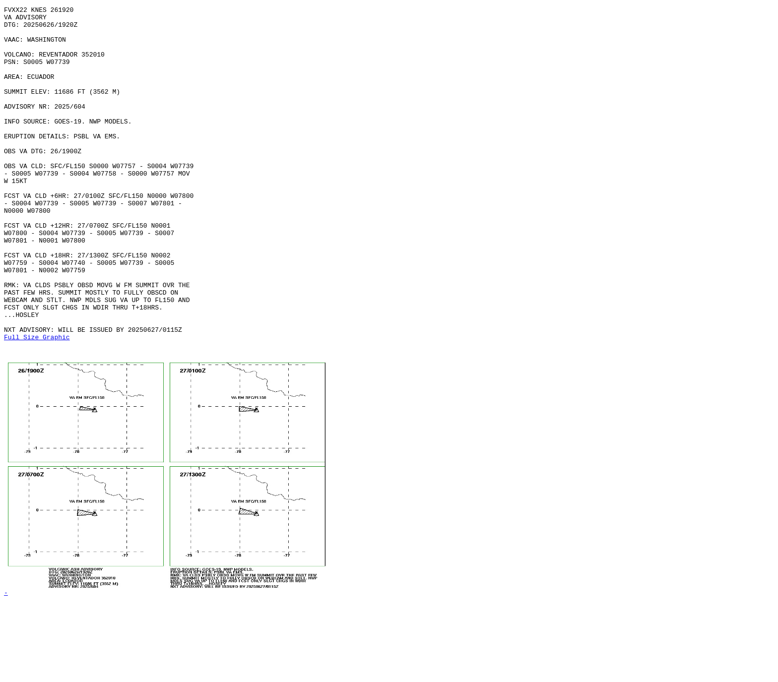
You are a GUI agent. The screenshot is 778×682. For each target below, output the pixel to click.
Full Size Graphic (37, 403)
